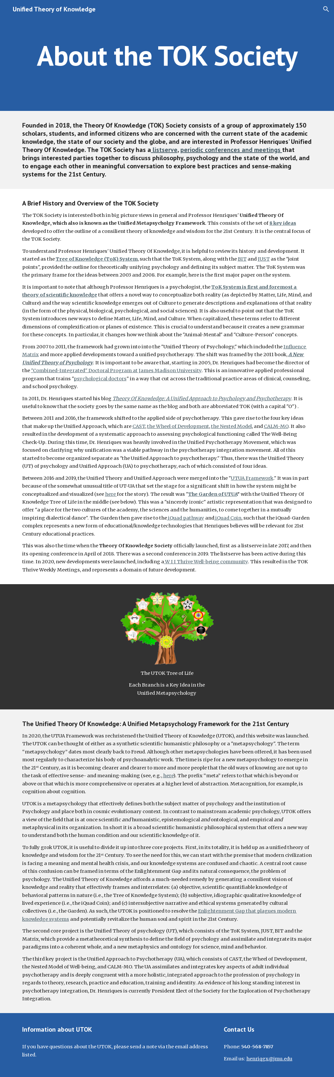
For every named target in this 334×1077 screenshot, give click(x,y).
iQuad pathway (185, 518)
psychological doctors (100, 379)
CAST (138, 426)
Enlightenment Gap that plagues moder (245, 911)
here (111, 494)
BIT (242, 259)
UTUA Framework (252, 478)
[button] (326, 9)
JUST (264, 259)
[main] (167, 55)
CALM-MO (276, 426)
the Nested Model (231, 426)
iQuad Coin (227, 518)
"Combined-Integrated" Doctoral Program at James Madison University (116, 370)
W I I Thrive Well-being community (206, 562)
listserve (164, 149)
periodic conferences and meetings (231, 149)
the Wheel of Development (178, 426)
